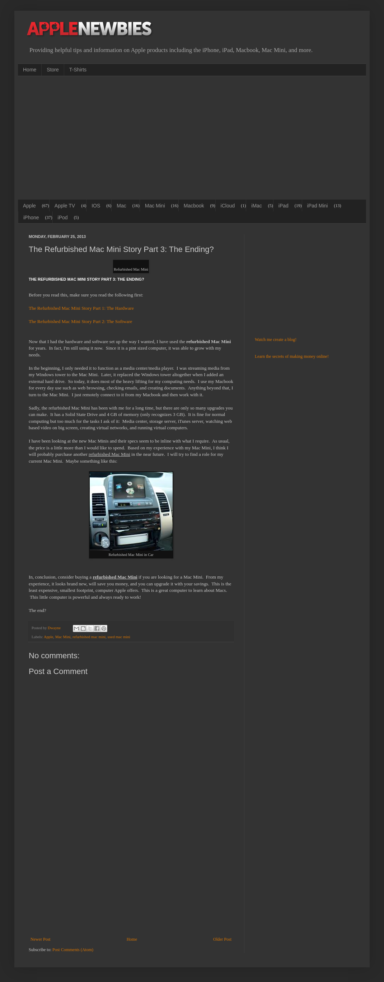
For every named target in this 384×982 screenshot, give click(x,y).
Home (29, 70)
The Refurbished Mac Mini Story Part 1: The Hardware (81, 308)
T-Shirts (77, 70)
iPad (283, 206)
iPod (63, 217)
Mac (121, 206)
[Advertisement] (114, 137)
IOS (96, 206)
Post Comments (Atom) (72, 949)
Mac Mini (155, 206)
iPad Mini (317, 206)
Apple (29, 206)
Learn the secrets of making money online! (292, 356)
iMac (256, 206)
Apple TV (65, 206)
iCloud (228, 206)
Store (52, 70)
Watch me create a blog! (275, 339)
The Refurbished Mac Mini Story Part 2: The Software (80, 321)
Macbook (194, 206)
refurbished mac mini (89, 637)
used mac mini (119, 637)
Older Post (222, 939)
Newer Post (41, 939)
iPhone (31, 217)
